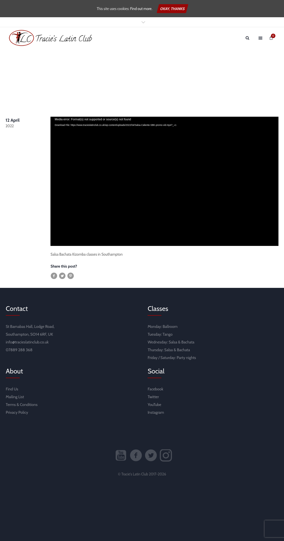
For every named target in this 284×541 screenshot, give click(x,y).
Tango (168, 334)
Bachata (187, 342)
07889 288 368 (19, 349)
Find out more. (141, 8)
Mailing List (15, 396)
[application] (164, 181)
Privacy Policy (17, 412)
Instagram (156, 412)
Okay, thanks (172, 8)
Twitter (153, 396)
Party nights (186, 357)
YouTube (154, 404)
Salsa (173, 342)
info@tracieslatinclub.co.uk (27, 342)
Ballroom (170, 326)
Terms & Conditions (22, 404)
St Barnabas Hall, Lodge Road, (30, 326)
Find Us (12, 389)
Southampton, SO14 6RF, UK (29, 334)
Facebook (155, 389)
